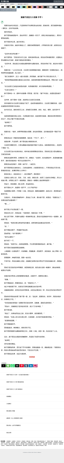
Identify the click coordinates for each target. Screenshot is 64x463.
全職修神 (23, 441)
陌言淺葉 (22, 444)
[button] (3, 365)
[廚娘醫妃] (32, 398)
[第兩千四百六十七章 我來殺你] (32, 391)
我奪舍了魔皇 (50, 441)
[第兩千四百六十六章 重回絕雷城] (32, 383)
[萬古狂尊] (32, 434)
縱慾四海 (18, 444)
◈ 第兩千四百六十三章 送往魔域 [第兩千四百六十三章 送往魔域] (8, 9)
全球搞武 (8, 442)
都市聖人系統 (37, 442)
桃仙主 (60, 441)
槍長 (46, 445)
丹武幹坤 (19, 441)
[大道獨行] (32, 405)
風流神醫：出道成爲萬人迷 (29, 445)
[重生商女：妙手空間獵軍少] (32, 427)
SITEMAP (29, 452)
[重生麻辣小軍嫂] (32, 412)
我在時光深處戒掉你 (30, 444)
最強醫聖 (9, 441)
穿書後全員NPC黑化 (10, 445)
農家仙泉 (28, 441)
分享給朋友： (4, 363)
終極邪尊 (45, 444)
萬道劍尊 (56, 441)
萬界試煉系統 (12, 444)
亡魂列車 (6, 444)
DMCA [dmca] (33, 452)
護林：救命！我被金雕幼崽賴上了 (38, 441)
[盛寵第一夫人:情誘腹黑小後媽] (32, 420)
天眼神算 (13, 442)
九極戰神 (14, 441)
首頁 (2, 4)
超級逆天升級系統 (40, 445)
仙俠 (6, 4)
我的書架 (57, 1)
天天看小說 (5, 1)
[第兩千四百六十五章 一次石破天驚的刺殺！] (32, 376)
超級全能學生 (24, 442)
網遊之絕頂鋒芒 (49, 442)
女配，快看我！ (38, 444)
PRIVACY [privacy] (35, 452)
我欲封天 (18, 442)
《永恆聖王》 (12, 4)
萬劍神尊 (43, 442)
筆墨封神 (61, 444)
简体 (62, 1)
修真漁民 (3, 442)
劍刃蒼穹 (50, 444)
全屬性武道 (30, 442)
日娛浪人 (3, 445)
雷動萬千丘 (55, 444)
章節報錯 (32, 357)
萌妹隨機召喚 (19, 445)
